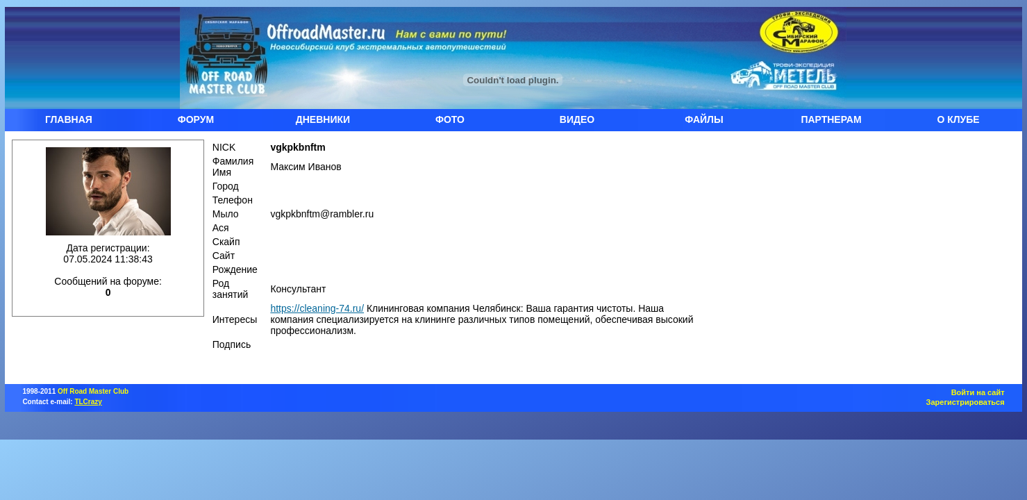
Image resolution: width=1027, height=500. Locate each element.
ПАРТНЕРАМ (831, 119)
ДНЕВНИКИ (323, 119)
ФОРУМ (196, 119)
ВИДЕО (577, 119)
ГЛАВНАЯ (68, 119)
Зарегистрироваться (965, 402)
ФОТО (450, 119)
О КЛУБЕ (958, 119)
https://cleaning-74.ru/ (317, 308)
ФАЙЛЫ (704, 119)
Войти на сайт (978, 392)
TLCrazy (87, 402)
